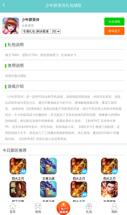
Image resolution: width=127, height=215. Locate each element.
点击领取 (114, 21)
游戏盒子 (114, 31)
